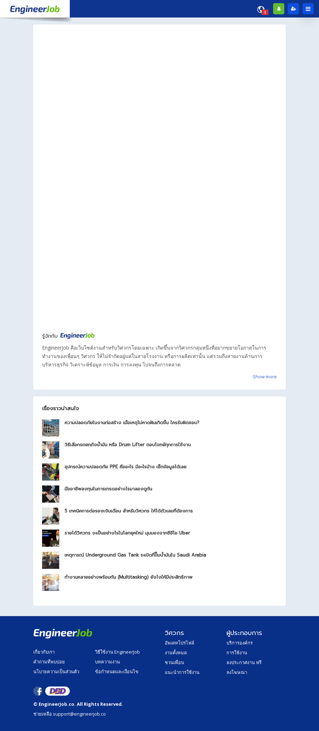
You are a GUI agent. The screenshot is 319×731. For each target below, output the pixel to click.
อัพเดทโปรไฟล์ (179, 643)
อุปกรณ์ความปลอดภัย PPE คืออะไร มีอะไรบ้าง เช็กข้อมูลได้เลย (125, 466)
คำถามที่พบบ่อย (49, 661)
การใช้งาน (236, 652)
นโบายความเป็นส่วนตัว (56, 671)
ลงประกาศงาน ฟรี (244, 662)
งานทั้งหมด (176, 652)
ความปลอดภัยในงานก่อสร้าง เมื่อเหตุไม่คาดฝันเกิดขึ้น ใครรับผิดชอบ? (132, 422)
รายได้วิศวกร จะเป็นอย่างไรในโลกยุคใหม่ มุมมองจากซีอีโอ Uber (127, 533)
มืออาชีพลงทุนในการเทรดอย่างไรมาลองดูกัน (108, 488)
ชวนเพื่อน (174, 662)
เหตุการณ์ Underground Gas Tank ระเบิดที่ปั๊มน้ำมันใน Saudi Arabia (135, 555)
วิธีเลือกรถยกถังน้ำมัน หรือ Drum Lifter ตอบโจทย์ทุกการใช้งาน (128, 444)
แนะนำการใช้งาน (182, 672)
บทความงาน (107, 661)
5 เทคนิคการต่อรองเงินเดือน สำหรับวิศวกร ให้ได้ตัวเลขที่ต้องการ (129, 511)
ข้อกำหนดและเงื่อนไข (116, 671)
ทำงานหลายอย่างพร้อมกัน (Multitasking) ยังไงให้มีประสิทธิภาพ (128, 577)
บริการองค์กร (239, 643)
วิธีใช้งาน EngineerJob (117, 652)
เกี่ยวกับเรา (44, 652)
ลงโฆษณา (236, 672)
